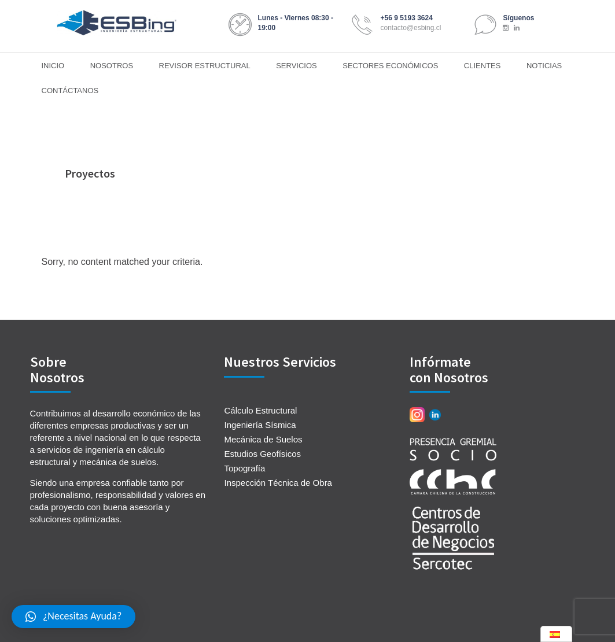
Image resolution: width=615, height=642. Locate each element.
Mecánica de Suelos (263, 439)
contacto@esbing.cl (410, 28)
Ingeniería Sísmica (260, 425)
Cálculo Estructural (260, 410)
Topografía (244, 468)
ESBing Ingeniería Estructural (117, 23)
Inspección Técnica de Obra (278, 483)
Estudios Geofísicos (262, 454)
